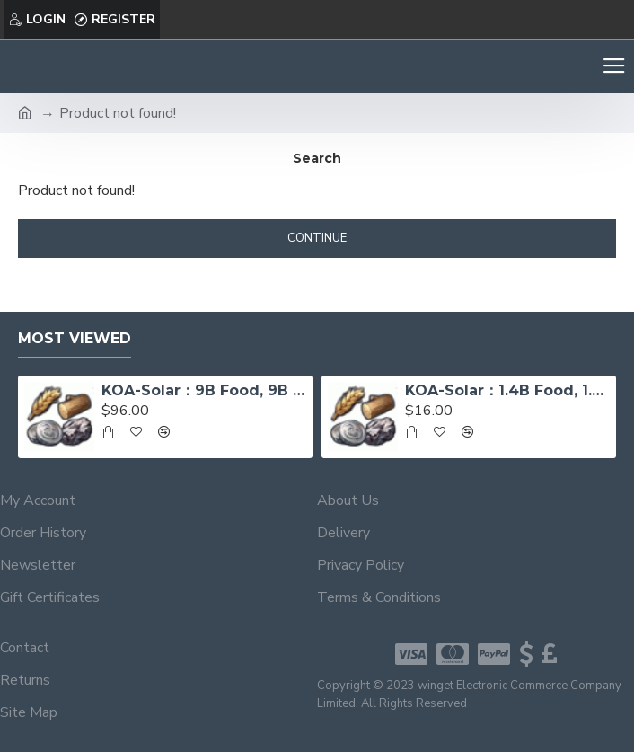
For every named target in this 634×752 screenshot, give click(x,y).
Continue (317, 238)
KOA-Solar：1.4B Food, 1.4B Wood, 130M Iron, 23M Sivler (507, 390)
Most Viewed (74, 338)
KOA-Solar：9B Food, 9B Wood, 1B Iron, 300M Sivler (203, 390)
